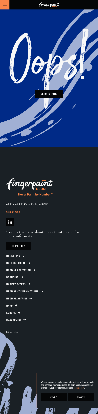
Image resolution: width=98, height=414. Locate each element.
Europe (11, 312)
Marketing (13, 255)
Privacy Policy (12, 332)
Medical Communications (22, 291)
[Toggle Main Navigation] (4, 4)
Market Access (16, 284)
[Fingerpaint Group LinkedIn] (10, 222)
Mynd (9, 305)
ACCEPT (54, 396)
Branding (12, 277)
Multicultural (16, 262)
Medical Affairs (17, 298)
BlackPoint (13, 319)
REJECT (81, 396)
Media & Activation (18, 270)
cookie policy (79, 387)
